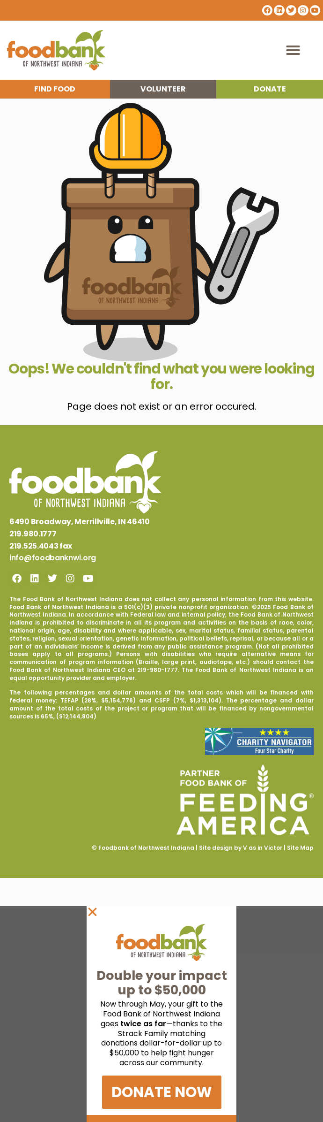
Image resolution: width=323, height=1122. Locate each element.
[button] (293, 50)
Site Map (300, 848)
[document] (161, 1014)
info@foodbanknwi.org (52, 557)
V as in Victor (262, 848)
